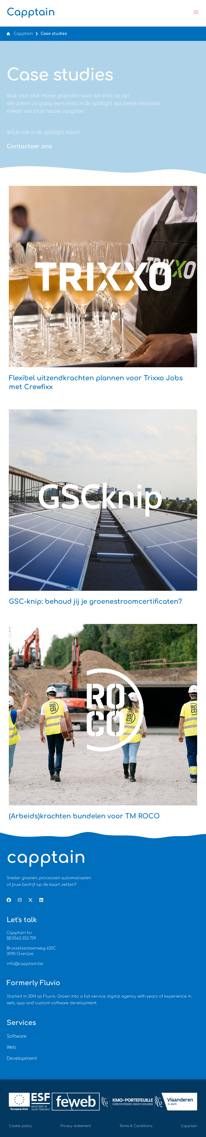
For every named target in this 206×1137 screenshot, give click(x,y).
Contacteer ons (29, 146)
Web (11, 1047)
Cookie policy (20, 1126)
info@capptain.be (25, 964)
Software (17, 1036)
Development (22, 1058)
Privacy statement (75, 1126)
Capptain (23, 34)
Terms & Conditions (135, 1126)
